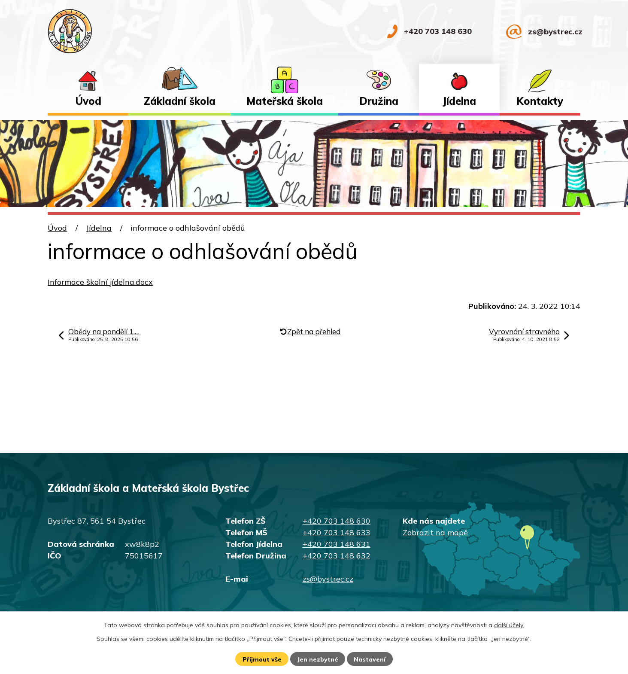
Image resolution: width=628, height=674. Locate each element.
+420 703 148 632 (336, 556)
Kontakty (539, 101)
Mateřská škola (284, 101)
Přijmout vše (262, 659)
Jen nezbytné (317, 659)
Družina (378, 101)
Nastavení (369, 659)
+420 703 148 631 (336, 544)
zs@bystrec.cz (328, 579)
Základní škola (179, 101)
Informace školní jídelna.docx (100, 282)
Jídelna (459, 101)
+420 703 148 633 (336, 532)
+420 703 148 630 (336, 521)
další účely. (509, 625)
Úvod (88, 101)
